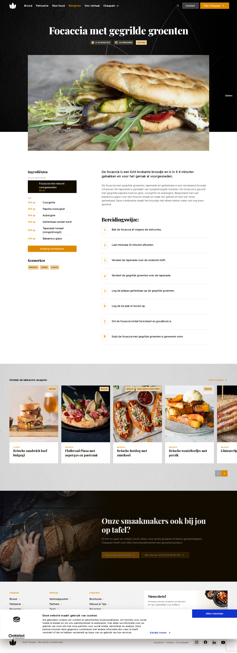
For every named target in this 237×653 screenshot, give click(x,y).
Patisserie (15, 603)
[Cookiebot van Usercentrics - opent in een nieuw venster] (16, 648)
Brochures (95, 598)
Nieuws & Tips (97, 603)
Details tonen (158, 644)
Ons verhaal (16, 614)
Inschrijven (209, 616)
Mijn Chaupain (214, 5)
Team (52, 608)
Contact (190, 5)
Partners (54, 603)
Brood (13, 598)
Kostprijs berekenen (52, 248)
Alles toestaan (214, 625)
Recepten (15, 608)
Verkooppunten (58, 598)
